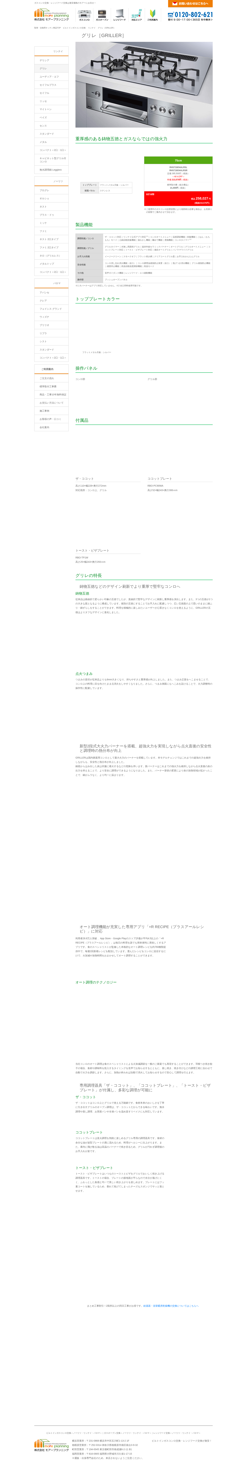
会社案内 (44, 456)
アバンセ (44, 321)
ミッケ (43, 252)
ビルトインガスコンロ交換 (74, 28)
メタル (43, 171)
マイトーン (46, 138)
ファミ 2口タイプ (49, 276)
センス (43, 154)
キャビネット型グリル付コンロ (53, 189)
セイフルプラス (48, 113)
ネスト (43, 235)
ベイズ (43, 146)
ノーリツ (58, 210)
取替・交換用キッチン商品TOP (47, 28)
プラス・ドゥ (47, 243)
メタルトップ (47, 292)
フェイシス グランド (51, 337)
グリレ (43, 97)
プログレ (44, 219)
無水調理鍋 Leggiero (51, 199)
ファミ (43, 260)
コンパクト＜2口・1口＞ (53, 179)
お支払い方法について (52, 432)
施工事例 (44, 440)
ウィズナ (44, 346)
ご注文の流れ (47, 407)
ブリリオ (44, 354)
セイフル (44, 122)
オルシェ (44, 227)
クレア (43, 329)
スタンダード (47, 163)
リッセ (43, 130)
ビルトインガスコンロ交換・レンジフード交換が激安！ (182, 1440)
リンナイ (92, 28)
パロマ (57, 312)
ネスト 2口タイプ (49, 268)
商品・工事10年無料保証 (53, 423)
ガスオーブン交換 (112, 1433)
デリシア (44, 89)
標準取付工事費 (48, 415)
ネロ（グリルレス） (50, 284)
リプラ (43, 362)
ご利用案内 (47, 398)
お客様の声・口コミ (50, 448)
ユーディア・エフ (49, 105)
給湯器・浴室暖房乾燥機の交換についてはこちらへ (170, 1305)
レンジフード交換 (161, 1433)
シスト (43, 370)
